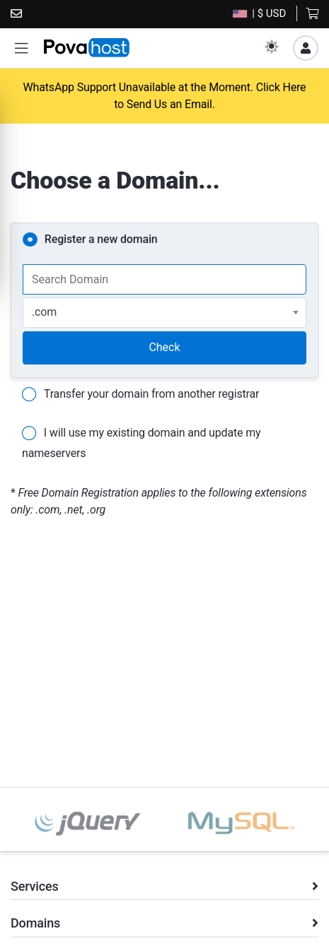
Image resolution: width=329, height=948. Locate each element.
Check (164, 347)
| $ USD (260, 13)
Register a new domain (90, 240)
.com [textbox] (44, 312)
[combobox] (164, 312)
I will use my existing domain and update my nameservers (141, 441)
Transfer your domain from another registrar (140, 395)
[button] (21, 48)
